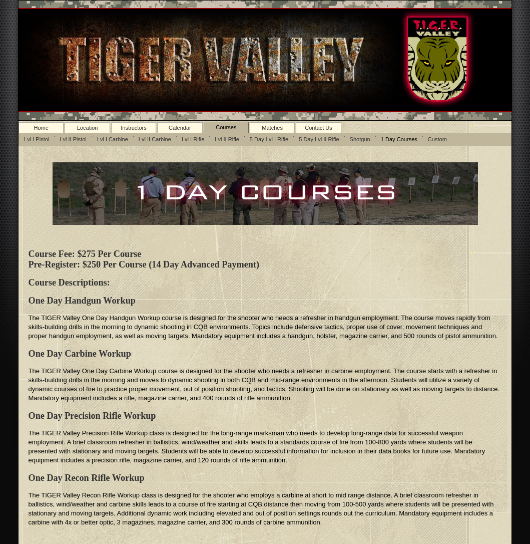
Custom (437, 139)
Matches (272, 128)
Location (87, 128)
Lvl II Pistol (73, 139)
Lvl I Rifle (193, 139)
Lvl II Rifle (227, 139)
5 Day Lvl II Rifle (319, 139)
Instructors (134, 128)
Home (41, 128)
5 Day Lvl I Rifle (269, 139)
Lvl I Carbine (112, 139)
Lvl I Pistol (36, 139)
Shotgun (360, 139)
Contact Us (318, 128)
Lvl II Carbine (155, 139)
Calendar (180, 128)
